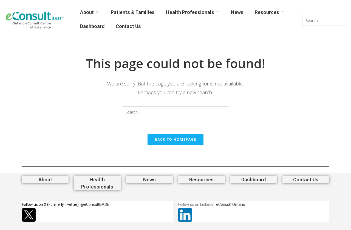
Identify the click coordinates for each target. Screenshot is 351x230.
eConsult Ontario (230, 204)
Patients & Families (133, 12)
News (237, 12)
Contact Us (128, 26)
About (89, 12)
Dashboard (92, 26)
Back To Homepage (175, 139)
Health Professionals (193, 12)
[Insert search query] (325, 20)
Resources (270, 12)
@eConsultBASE (94, 204)
